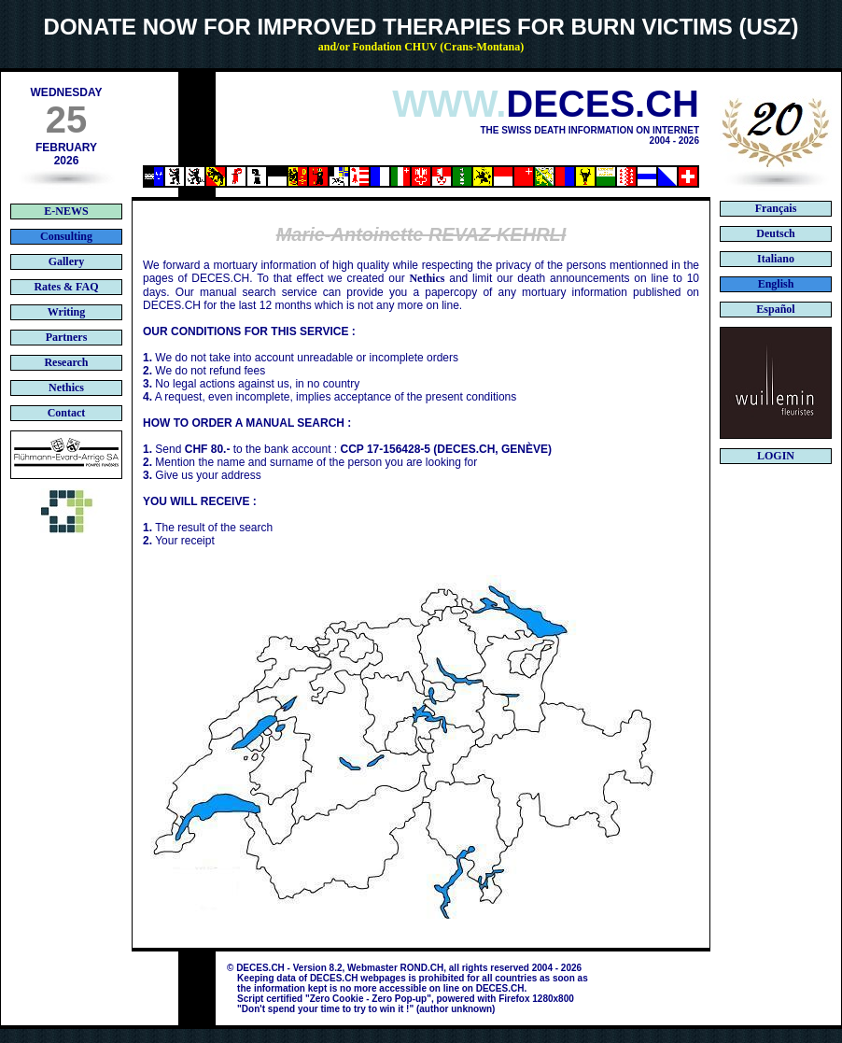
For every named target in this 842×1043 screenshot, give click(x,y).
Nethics (426, 278)
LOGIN (775, 455)
